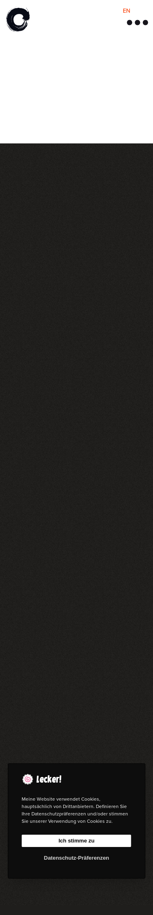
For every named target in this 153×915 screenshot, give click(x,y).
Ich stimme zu (76, 841)
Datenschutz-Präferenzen (76, 858)
